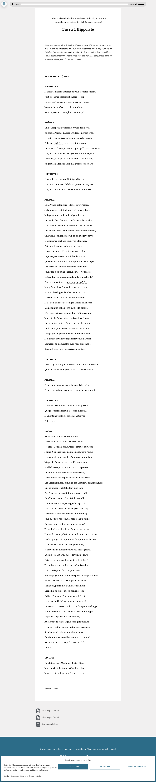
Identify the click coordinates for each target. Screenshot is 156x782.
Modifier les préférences (136, 767)
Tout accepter (73, 767)
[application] (78, 4)
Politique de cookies (11, 776)
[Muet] (136, 4)
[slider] (74, 4)
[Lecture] (13, 4)
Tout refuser (105, 767)
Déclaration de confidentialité (30, 776)
